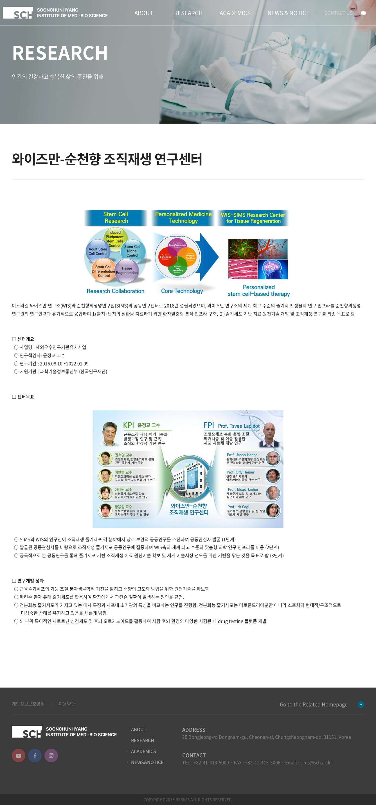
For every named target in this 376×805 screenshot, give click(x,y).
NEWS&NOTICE (147, 762)
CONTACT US (339, 12)
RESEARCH (188, 13)
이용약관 (67, 703)
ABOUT (143, 13)
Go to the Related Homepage (314, 704)
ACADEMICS (235, 13)
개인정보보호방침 (28, 703)
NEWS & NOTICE (288, 13)
